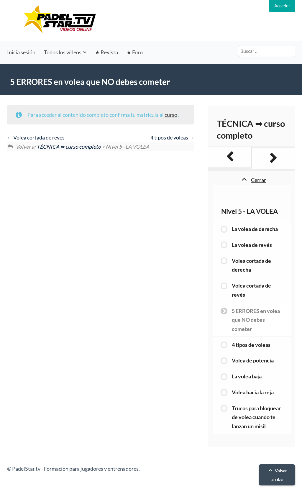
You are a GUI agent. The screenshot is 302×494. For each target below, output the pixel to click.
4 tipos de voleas (172, 137)
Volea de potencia (253, 360)
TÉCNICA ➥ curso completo (69, 146)
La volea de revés (252, 245)
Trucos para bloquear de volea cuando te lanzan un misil (256, 417)
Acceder (282, 5)
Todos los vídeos (62, 52)
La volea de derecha (255, 229)
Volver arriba (277, 475)
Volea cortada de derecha (251, 265)
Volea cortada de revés (36, 137)
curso (171, 114)
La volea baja (247, 376)
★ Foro (135, 52)
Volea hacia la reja (253, 392)
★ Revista (106, 52)
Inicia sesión (21, 52)
